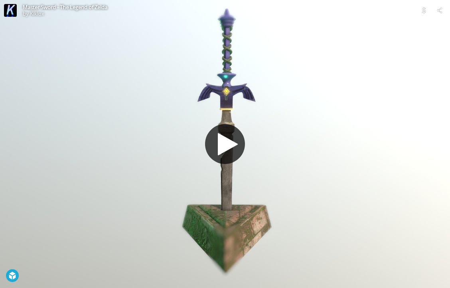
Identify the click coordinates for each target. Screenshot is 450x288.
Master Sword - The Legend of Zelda (65, 7)
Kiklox (37, 13)
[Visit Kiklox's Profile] (10, 10)
